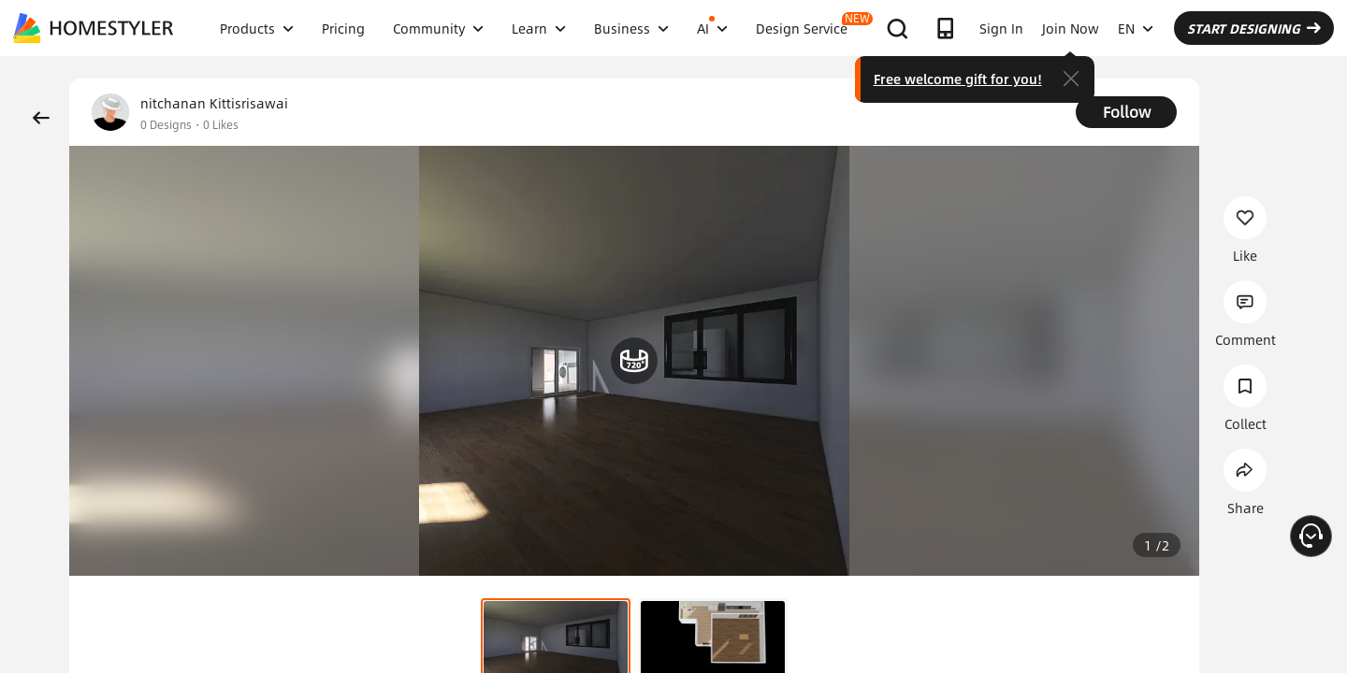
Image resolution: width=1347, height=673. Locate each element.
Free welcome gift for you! (958, 78)
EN (1135, 28)
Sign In (1001, 28)
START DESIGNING (1254, 28)
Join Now (1070, 28)
